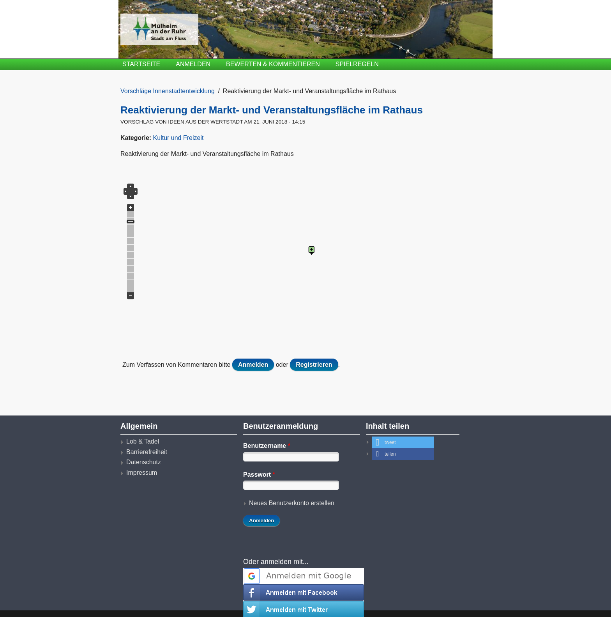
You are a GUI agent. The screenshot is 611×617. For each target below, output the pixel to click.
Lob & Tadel (142, 441)
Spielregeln (357, 64)
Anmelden (193, 64)
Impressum (141, 472)
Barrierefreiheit (146, 452)
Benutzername (266, 445)
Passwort (259, 474)
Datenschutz (143, 462)
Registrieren (314, 364)
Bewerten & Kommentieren (273, 64)
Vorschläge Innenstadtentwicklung (167, 91)
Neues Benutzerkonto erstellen (291, 503)
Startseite (141, 64)
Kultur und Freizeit (178, 137)
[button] (403, 442)
